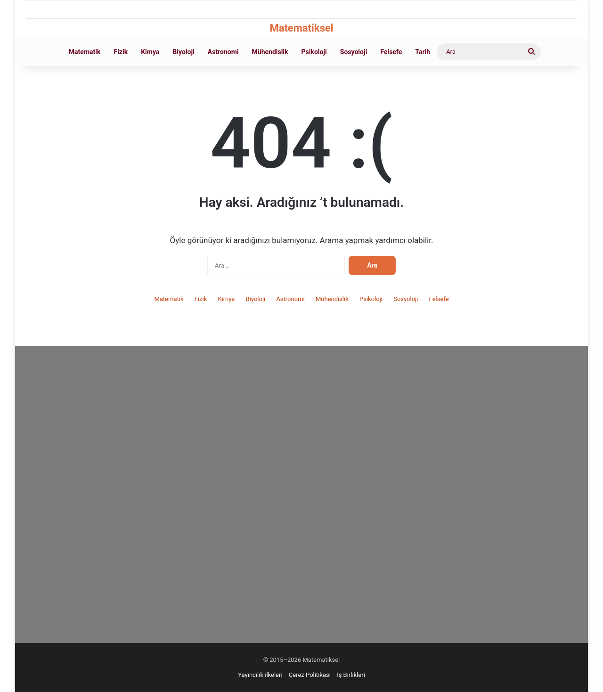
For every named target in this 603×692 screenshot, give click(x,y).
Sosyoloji (353, 52)
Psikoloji (314, 52)
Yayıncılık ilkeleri (260, 674)
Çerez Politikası (310, 674)
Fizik (121, 52)
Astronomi (223, 52)
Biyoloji (183, 52)
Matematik (85, 52)
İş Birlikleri (351, 674)
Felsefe (391, 52)
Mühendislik (270, 52)
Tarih (422, 52)
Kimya (150, 52)
